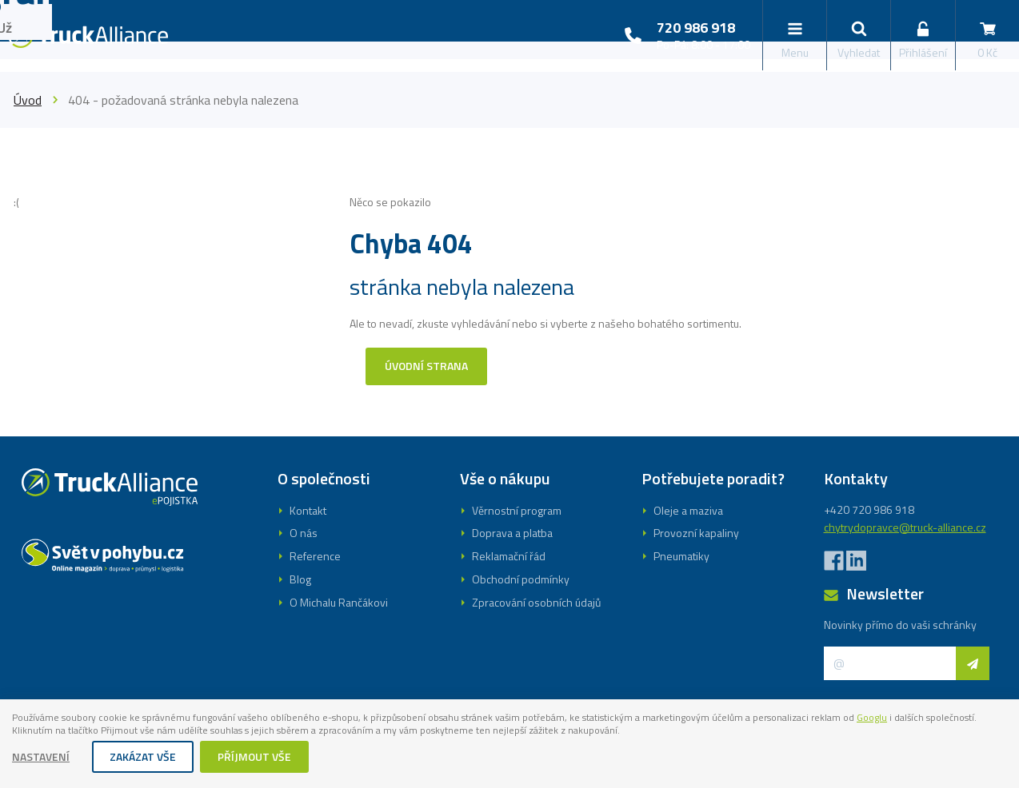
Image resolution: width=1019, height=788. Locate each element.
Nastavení (41, 758)
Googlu (29, 731)
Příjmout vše (255, 758)
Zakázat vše (143, 758)
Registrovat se (509, 484)
